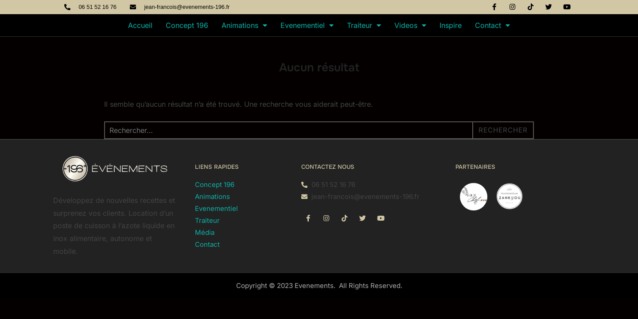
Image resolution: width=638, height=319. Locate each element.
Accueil (140, 25)
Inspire (451, 25)
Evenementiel (307, 25)
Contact (492, 25)
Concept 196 (187, 25)
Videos (410, 25)
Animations (244, 25)
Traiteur (364, 25)
